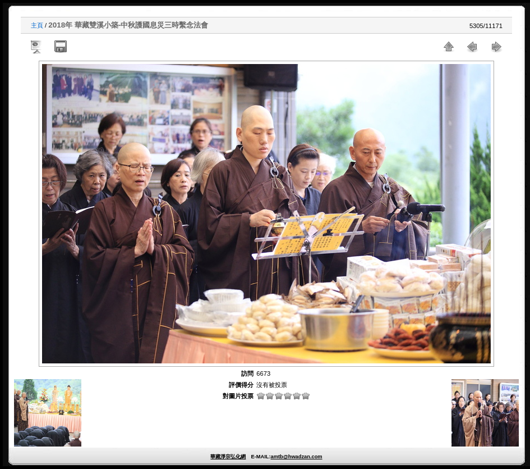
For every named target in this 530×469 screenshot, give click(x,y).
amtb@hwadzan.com (296, 456)
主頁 (37, 25)
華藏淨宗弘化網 (228, 456)
